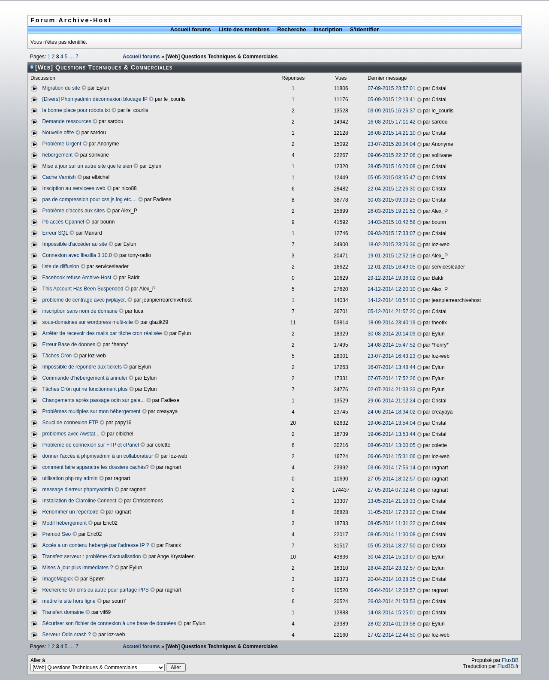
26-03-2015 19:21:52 (391, 211)
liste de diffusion (60, 266)
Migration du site (61, 88)
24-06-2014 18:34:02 (391, 412)
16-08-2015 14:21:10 (391, 133)
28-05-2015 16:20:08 (391, 166)
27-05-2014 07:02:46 (391, 490)
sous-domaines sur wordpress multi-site (87, 322)
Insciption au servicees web (74, 188)
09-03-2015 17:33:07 (391, 233)
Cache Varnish (59, 177)
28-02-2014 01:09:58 (391, 624)
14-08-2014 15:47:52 (391, 345)
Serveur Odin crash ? (66, 635)
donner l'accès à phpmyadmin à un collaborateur (97, 456)
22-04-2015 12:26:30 (391, 189)
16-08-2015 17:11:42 (391, 122)
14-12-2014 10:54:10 (391, 300)
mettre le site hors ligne (69, 601)
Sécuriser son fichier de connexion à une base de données (109, 623)
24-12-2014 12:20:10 (391, 289)
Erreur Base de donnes (68, 345)
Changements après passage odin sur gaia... (93, 400)
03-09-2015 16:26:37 (391, 111)
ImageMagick (57, 579)
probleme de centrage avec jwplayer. (84, 300)
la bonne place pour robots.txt (76, 110)
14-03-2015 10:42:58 (391, 222)
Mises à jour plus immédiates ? (77, 568)
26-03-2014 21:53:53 (391, 601)
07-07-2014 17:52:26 (391, 378)
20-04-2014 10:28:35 (391, 579)
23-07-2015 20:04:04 (391, 144)
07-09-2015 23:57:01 (391, 88)
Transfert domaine (63, 612)
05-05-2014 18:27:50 (391, 546)
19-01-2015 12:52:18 (391, 256)
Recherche (291, 29)
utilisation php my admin (70, 478)
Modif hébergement (64, 523)
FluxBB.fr (508, 666)
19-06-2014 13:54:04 (391, 423)
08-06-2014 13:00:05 (391, 445)
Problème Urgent (61, 144)
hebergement (57, 155)
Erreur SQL (55, 233)
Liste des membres (243, 29)
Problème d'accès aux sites (73, 211)
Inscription (328, 29)
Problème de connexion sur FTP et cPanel (90, 445)
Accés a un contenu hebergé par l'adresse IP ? (95, 545)
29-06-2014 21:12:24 (391, 401)
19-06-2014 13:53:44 (391, 434)
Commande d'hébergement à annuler (84, 378)
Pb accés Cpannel (63, 222)
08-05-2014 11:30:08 (391, 535)
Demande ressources (66, 121)
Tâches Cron (57, 356)
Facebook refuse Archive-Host (77, 278)
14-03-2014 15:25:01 (391, 613)
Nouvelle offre (58, 133)
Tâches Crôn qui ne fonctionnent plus (85, 389)
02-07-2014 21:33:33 (391, 390)
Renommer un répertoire (70, 512)
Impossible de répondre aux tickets (82, 367)
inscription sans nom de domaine (80, 311)
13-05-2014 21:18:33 (391, 501)
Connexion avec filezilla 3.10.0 (77, 255)
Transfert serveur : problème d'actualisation (91, 556)
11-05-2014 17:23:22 (391, 512)
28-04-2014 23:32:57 (391, 568)
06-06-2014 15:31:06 (391, 456)
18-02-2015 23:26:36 (391, 245)
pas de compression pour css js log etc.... (89, 199)
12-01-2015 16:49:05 (391, 267)
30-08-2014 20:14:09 (391, 334)
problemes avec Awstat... (71, 434)
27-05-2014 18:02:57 (391, 479)
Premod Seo (56, 534)
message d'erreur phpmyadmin (77, 490)
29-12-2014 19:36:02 (391, 278)
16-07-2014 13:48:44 (391, 367)
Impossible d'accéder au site (74, 244)
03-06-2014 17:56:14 (391, 468)
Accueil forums (190, 29)
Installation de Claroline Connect (79, 501)
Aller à (108, 664)
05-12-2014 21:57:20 (391, 311)
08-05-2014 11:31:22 (391, 523)
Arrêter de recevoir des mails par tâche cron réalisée (102, 333)
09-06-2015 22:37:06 (391, 155)
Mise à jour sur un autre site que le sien (87, 166)
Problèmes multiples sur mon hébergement (91, 411)
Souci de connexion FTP (70, 423)
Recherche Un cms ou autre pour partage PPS (95, 590)
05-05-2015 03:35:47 (391, 178)
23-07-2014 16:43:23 (391, 356)
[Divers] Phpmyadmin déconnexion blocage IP (95, 99)
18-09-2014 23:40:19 (391, 323)
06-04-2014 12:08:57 (391, 590)
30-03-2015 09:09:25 (391, 200)
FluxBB (510, 660)
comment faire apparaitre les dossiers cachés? (95, 467)
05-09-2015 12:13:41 (391, 100)
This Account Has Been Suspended (83, 289)
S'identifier (364, 29)
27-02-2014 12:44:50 (391, 635)
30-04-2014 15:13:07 (391, 557)
